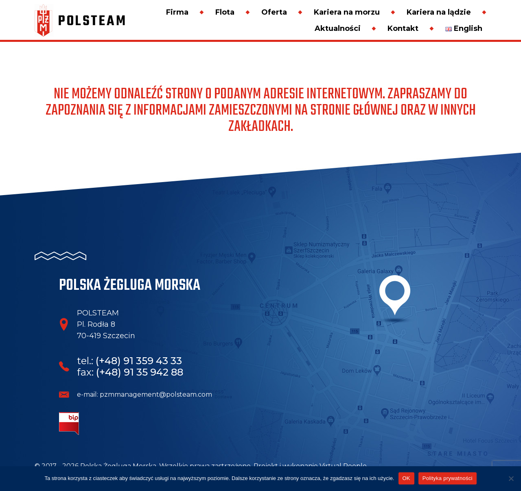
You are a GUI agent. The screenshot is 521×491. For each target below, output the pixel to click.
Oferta (274, 12)
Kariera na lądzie (439, 12)
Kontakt (402, 28)
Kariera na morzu (347, 12)
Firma (177, 12)
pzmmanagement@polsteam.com (156, 394)
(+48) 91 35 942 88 (139, 372)
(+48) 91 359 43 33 (139, 361)
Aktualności (338, 28)
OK (406, 478)
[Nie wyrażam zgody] (511, 478)
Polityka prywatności (447, 478)
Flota (224, 12)
